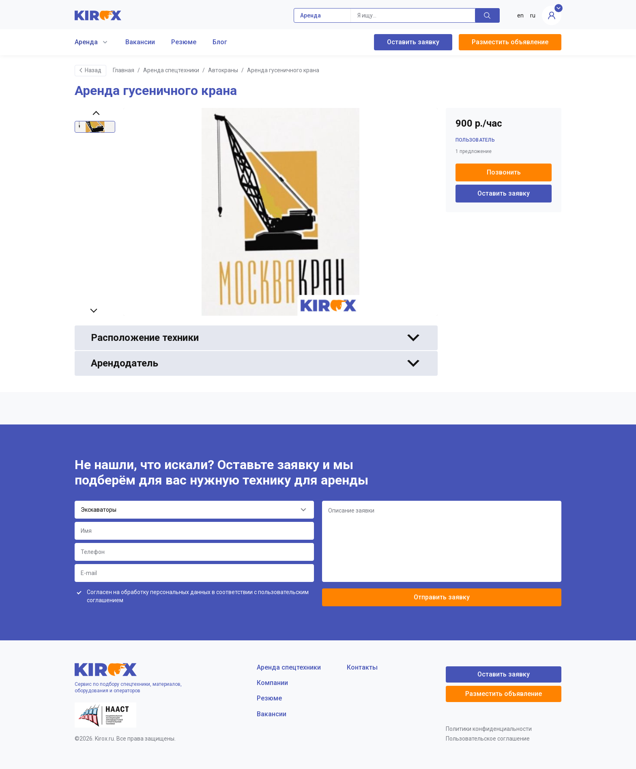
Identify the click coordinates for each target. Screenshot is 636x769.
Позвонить (504, 172)
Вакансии (140, 42)
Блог (220, 42)
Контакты (362, 667)
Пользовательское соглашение (488, 738)
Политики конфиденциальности (489, 729)
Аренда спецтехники (171, 70)
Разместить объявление (510, 42)
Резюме (183, 42)
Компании (272, 683)
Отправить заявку (442, 597)
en (520, 15)
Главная (123, 70)
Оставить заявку (413, 42)
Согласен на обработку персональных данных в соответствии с (198, 596)
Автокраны (223, 70)
